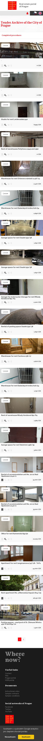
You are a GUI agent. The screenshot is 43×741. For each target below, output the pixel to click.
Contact (8, 673)
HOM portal (9, 680)
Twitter (8, 709)
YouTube (8, 711)
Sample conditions (12, 696)
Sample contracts (12, 693)
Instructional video (12, 691)
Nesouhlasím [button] (10, 737)
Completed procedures (11, 35)
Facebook (9, 707)
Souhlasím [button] (26, 737)
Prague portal (10, 678)
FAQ (6, 676)
